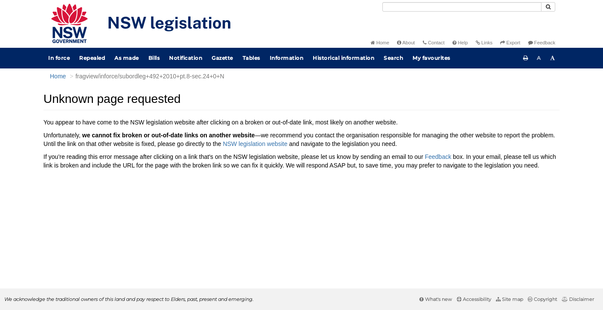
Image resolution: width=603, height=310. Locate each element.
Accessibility (474, 299)
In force (59, 58)
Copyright (542, 299)
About (406, 42)
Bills (154, 58)
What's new (435, 299)
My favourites (431, 58)
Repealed (92, 58)
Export (510, 42)
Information (287, 58)
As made (126, 58)
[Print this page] (525, 58)
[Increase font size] (552, 58)
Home (380, 42)
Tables (251, 58)
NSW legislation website (255, 143)
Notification (185, 58)
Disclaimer (578, 299)
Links (484, 42)
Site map (509, 299)
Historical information (343, 58)
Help (460, 42)
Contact (434, 42)
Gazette (222, 58)
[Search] (461, 7)
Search (393, 58)
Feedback (541, 42)
